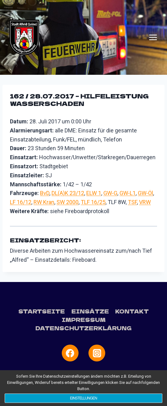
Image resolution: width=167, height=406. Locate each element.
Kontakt (132, 311)
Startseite (41, 311)
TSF (132, 202)
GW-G (110, 193)
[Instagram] (96, 353)
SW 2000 (67, 202)
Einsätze (90, 311)
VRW (145, 202)
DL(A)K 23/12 (68, 193)
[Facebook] (70, 353)
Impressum (84, 319)
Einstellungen (83, 398)
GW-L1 (128, 193)
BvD (44, 193)
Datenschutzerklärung (83, 328)
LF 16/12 (20, 202)
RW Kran (44, 202)
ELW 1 (93, 193)
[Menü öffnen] (153, 37)
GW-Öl (145, 193)
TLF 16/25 (93, 202)
